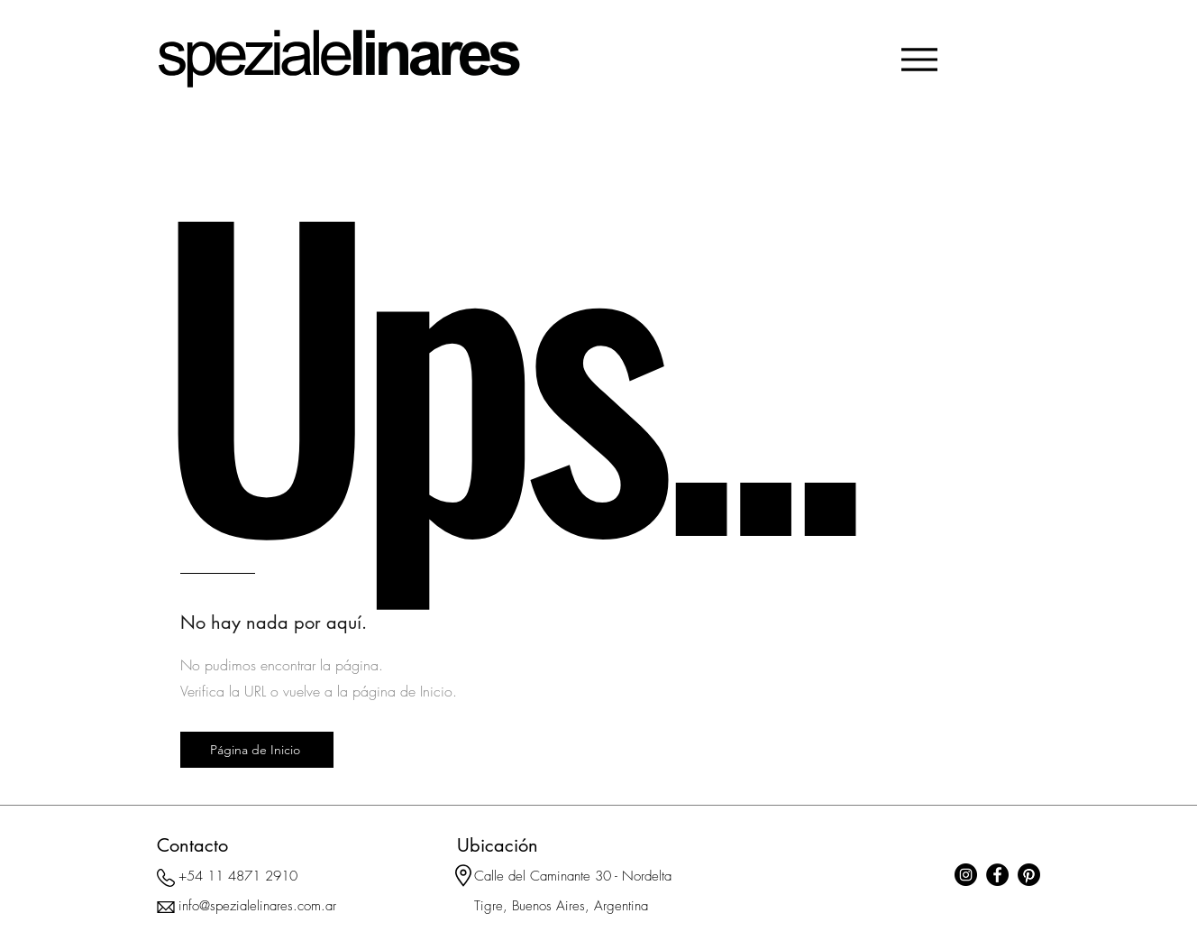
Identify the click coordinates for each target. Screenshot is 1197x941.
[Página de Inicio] (257, 750)
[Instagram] (966, 874)
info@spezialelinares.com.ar (257, 906)
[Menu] (918, 59)
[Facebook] (997, 874)
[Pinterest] (1029, 874)
